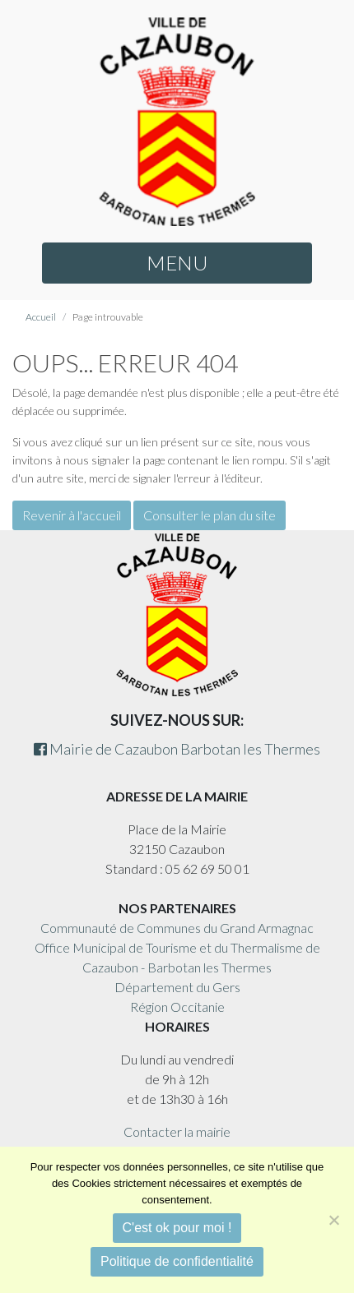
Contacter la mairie (177, 1131)
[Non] (333, 1220)
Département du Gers (177, 987)
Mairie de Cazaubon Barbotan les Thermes (177, 749)
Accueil (41, 317)
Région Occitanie (177, 1006)
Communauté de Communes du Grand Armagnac (177, 927)
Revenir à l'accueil (71, 515)
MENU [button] (177, 263)
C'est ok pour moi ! (177, 1228)
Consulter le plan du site (209, 515)
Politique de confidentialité (177, 1261)
